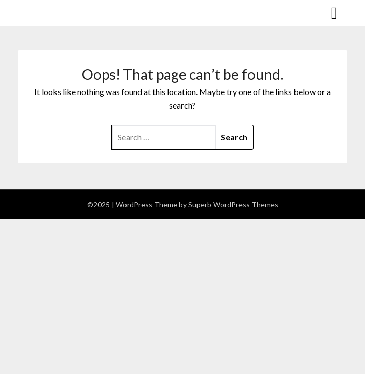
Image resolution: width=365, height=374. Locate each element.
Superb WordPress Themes (233, 204)
